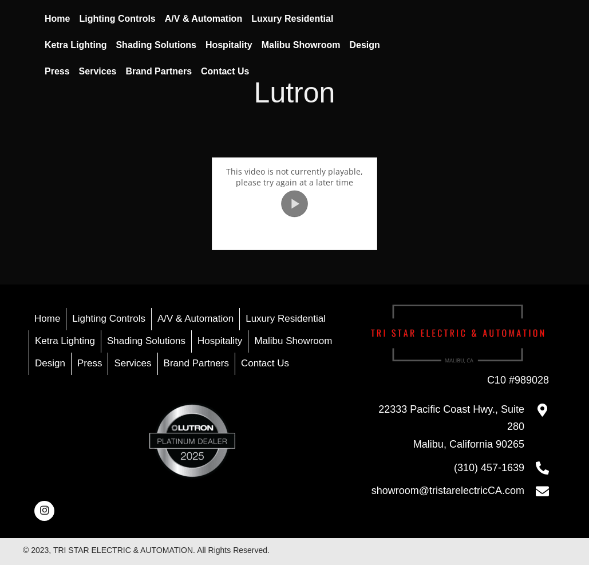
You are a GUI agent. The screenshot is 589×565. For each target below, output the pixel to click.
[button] (44, 511)
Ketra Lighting (65, 340)
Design (50, 363)
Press (89, 363)
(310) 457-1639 (489, 467)
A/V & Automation (195, 318)
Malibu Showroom (293, 340)
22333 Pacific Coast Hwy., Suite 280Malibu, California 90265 (451, 427)
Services (132, 363)
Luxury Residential (286, 318)
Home (47, 318)
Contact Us (265, 363)
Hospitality (219, 340)
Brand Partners (196, 363)
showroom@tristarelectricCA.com (447, 490)
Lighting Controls (108, 318)
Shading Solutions (146, 340)
